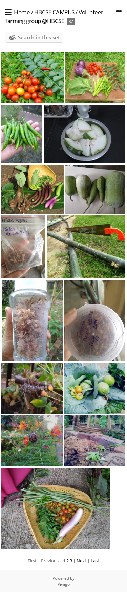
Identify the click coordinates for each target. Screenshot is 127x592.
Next (81, 560)
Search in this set (39, 37)
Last (95, 560)
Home (22, 12)
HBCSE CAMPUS (54, 12)
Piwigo (64, 584)
